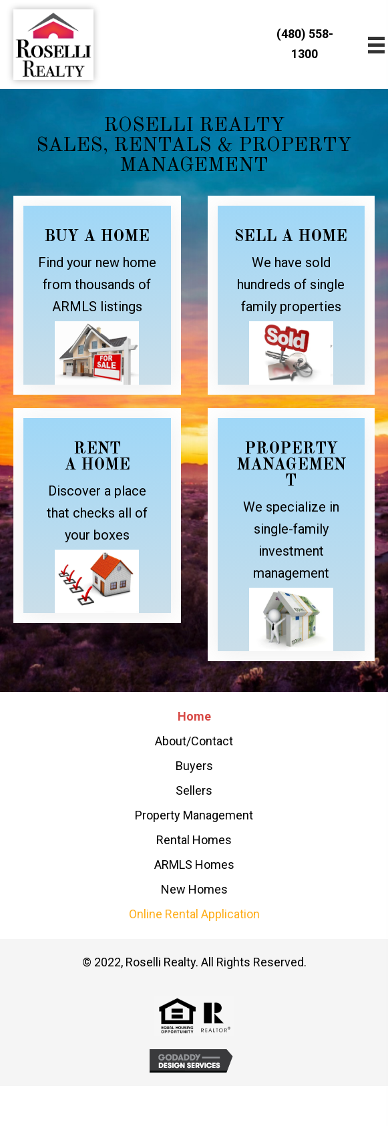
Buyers (194, 765)
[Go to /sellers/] (291, 295)
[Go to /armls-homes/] (97, 295)
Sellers (194, 790)
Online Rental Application (194, 914)
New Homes (194, 889)
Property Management (194, 815)
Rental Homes (194, 840)
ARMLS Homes (194, 864)
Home (194, 716)
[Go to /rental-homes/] (97, 515)
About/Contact (194, 741)
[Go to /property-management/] (291, 534)
